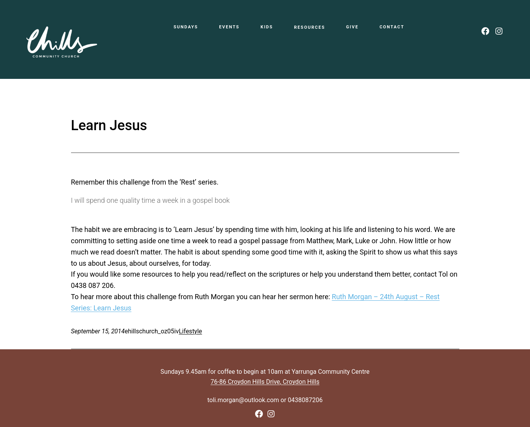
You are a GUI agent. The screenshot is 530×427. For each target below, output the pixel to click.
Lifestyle (190, 331)
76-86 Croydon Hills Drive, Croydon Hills (264, 381)
